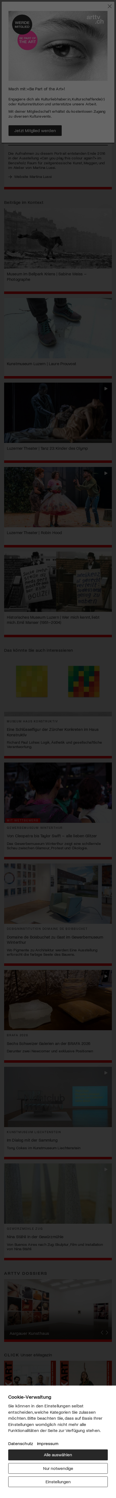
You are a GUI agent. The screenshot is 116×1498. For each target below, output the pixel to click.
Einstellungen (58, 1481)
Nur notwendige (58, 1468)
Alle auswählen (58, 1454)
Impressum (47, 1443)
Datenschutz (20, 1443)
